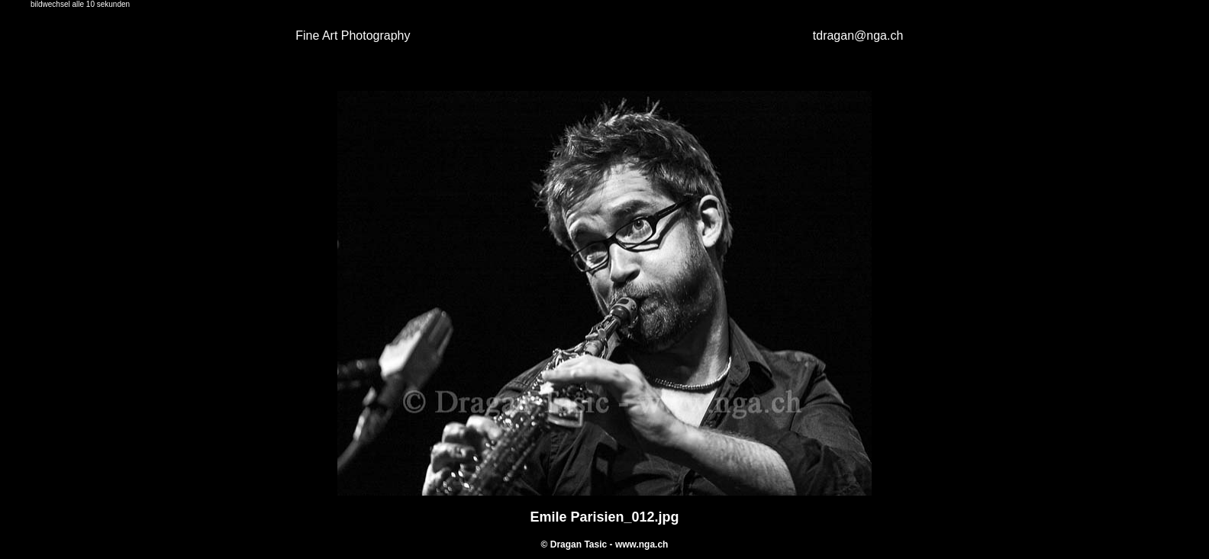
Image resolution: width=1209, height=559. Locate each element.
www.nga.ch (642, 544)
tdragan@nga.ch (858, 35)
